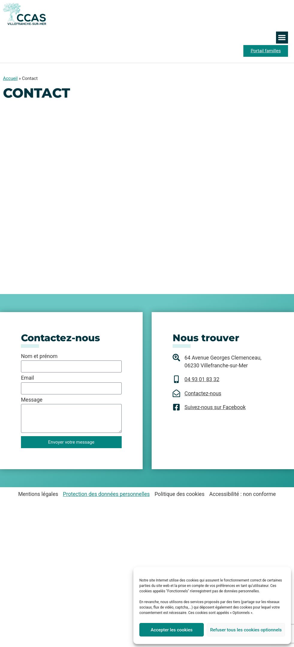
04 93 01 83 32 (202, 379)
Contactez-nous (203, 393)
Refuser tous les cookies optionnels (246, 630)
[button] (282, 38)
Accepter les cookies (172, 630)
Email (27, 378)
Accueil (10, 78)
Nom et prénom (39, 356)
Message (32, 400)
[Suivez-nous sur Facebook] (176, 407)
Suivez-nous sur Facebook (215, 407)
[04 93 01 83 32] (176, 379)
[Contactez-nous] (176, 393)
